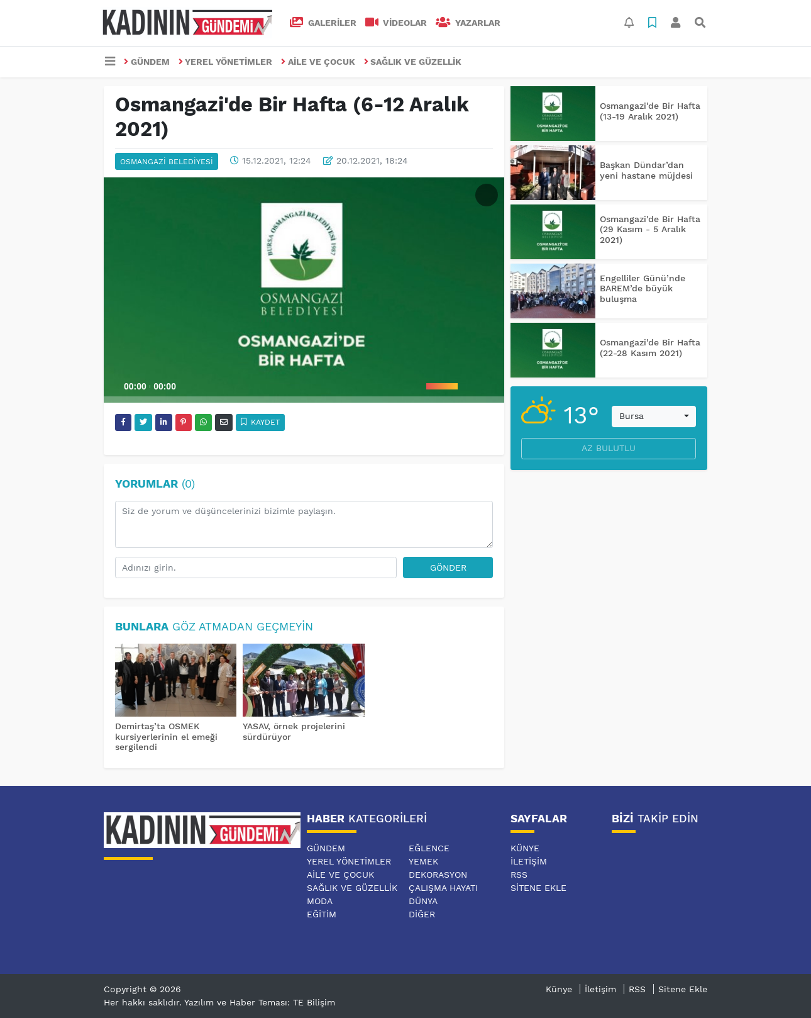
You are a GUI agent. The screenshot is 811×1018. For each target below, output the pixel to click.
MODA (320, 901)
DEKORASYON (438, 875)
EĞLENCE (429, 848)
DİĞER (422, 914)
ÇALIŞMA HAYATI (443, 888)
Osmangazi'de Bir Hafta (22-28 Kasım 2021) (650, 347)
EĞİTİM (321, 914)
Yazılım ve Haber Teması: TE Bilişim (259, 1002)
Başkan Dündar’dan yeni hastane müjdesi (646, 170)
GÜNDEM (147, 62)
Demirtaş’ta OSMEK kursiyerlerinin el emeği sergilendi (166, 736)
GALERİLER (323, 23)
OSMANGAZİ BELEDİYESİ (166, 161)
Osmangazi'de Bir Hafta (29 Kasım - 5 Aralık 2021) (650, 229)
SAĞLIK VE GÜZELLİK (413, 62)
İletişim (528, 861)
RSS (518, 875)
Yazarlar (468, 23)
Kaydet (260, 422)
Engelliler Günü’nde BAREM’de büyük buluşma (642, 289)
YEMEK (423, 861)
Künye (524, 848)
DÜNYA (423, 901)
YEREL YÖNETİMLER (226, 62)
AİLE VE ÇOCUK (318, 62)
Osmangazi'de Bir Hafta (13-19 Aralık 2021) (650, 111)
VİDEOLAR (396, 23)
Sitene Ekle (538, 888)
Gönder (448, 567)
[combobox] (654, 416)
